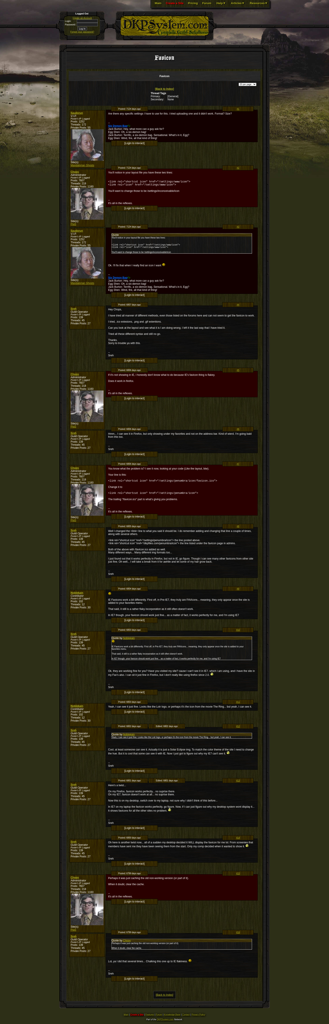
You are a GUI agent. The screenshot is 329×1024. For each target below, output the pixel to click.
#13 (238, 784)
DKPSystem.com (165, 1023)
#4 (238, 306)
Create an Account (82, 18)
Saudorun (77, 113)
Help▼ (221, 3)
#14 (238, 841)
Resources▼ (259, 3)
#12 (238, 729)
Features (149, 1018)
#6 (238, 431)
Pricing (193, 3)
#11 (238, 705)
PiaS (73, 224)
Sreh (74, 310)
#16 (238, 935)
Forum (206, 3)
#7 (238, 466)
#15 (238, 877)
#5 (238, 372)
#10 (238, 633)
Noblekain (77, 596)
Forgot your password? (82, 31)
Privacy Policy (198, 1018)
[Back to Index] (164, 88)
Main (158, 3)
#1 (238, 109)
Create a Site (175, 3)
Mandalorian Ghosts (82, 165)
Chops (75, 171)
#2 (238, 168)
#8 (238, 529)
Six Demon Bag (117, 125)
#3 (238, 227)
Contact (186, 1018)
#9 (238, 592)
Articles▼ (238, 3)
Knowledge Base (172, 1018)
